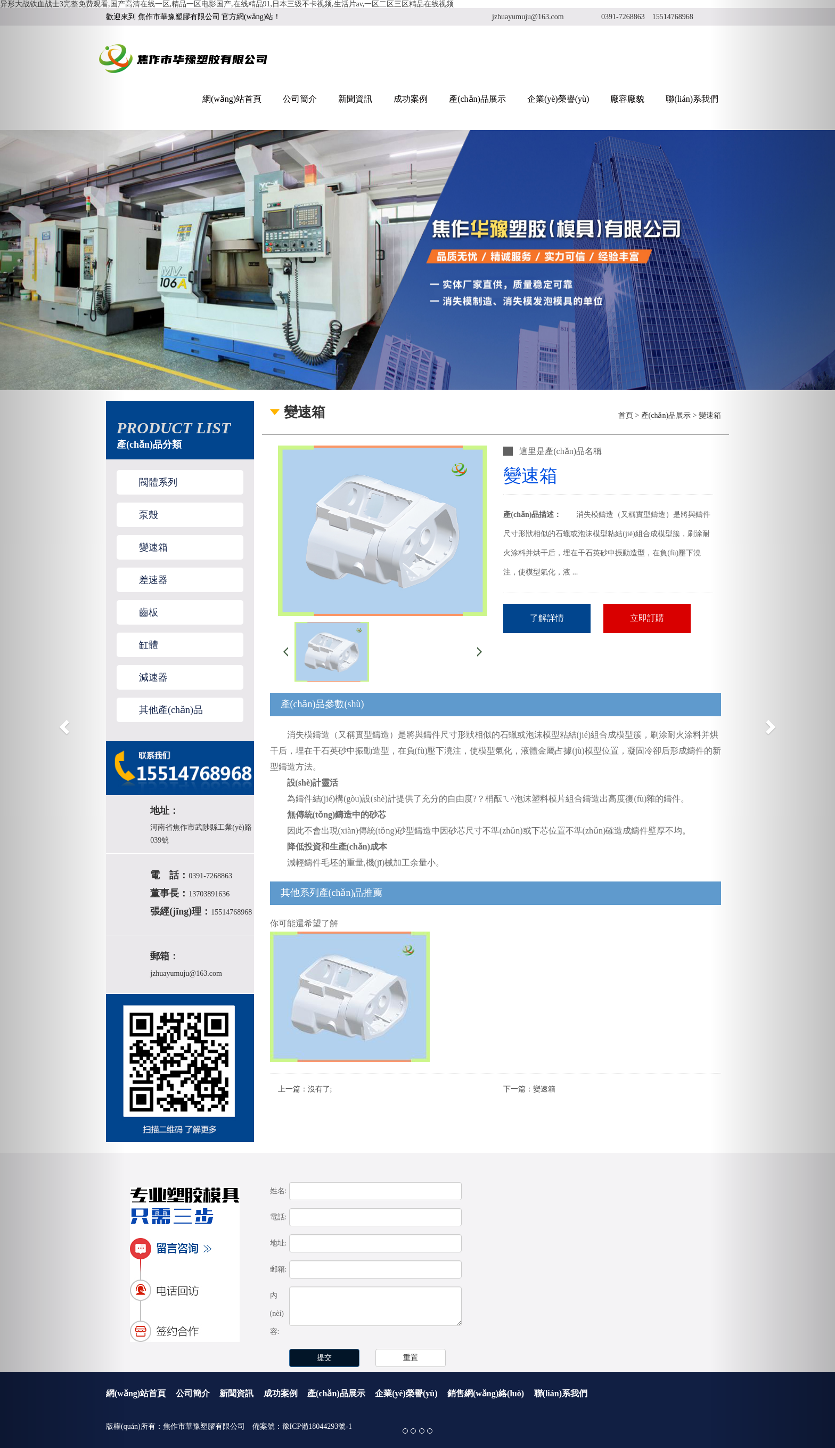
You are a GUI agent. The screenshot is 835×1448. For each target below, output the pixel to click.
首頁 (625, 415)
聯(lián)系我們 (692, 98)
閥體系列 (158, 482)
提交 (324, 1358)
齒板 (148, 612)
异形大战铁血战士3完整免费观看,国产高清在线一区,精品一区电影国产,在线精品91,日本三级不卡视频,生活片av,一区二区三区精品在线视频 (227, 4)
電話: (278, 1217)
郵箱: (278, 1269)
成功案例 (411, 98)
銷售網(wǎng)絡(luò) (485, 1393)
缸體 (148, 645)
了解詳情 (547, 617)
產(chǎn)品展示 (477, 98)
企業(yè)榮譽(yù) (558, 98)
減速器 (153, 677)
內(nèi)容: (277, 1313)
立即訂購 (647, 617)
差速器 (153, 580)
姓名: (278, 1191)
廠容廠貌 (627, 98)
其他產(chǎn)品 (171, 710)
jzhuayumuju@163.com (528, 17)
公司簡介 (300, 98)
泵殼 (148, 514)
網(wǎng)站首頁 (231, 98)
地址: (278, 1243)
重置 (410, 1358)
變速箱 (153, 547)
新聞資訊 (355, 98)
